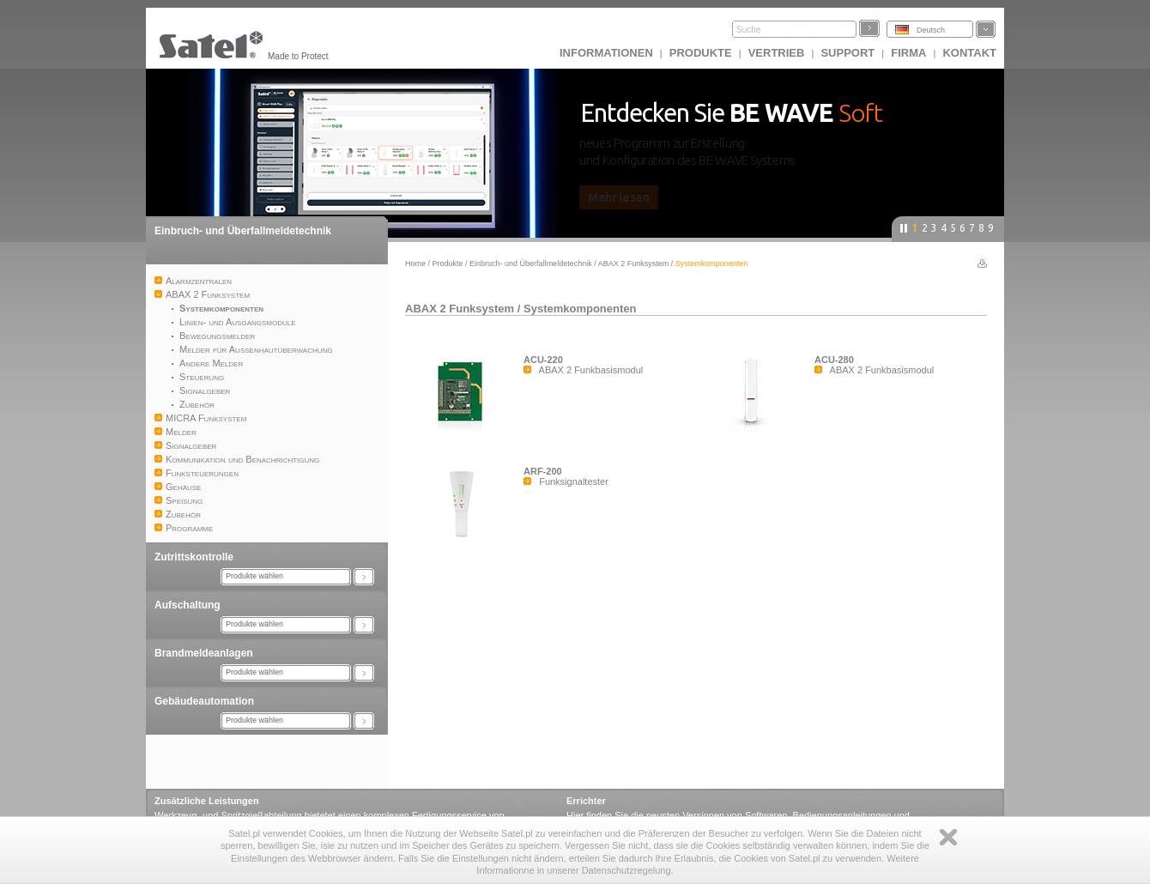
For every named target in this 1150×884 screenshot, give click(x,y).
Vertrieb (776, 52)
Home (415, 263)
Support (847, 52)
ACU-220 (543, 359)
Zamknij (948, 837)
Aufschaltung (187, 605)
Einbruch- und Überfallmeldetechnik (242, 231)
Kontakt (969, 52)
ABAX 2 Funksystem (634, 263)
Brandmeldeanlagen (203, 653)
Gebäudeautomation (204, 701)
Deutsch (931, 30)
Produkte (700, 52)
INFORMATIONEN (606, 52)
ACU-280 (834, 359)
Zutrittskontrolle (193, 557)
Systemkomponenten (580, 308)
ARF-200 (543, 471)
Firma (908, 52)
